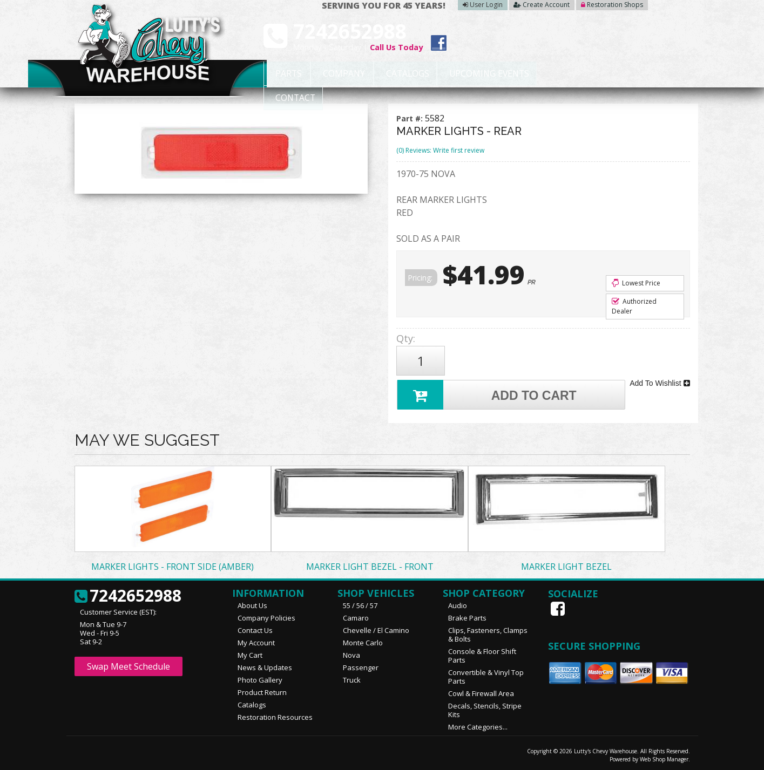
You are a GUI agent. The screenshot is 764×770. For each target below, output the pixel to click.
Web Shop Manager (664, 757)
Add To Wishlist (659, 382)
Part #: (410, 118)
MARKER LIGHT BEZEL (566, 565)
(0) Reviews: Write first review (440, 150)
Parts (283, 74)
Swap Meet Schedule (128, 665)
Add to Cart (487, 393)
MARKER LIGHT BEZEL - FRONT (370, 565)
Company (339, 74)
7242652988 (128, 594)
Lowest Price (636, 283)
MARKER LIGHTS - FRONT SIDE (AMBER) (172, 565)
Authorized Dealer (634, 306)
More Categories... (478, 725)
